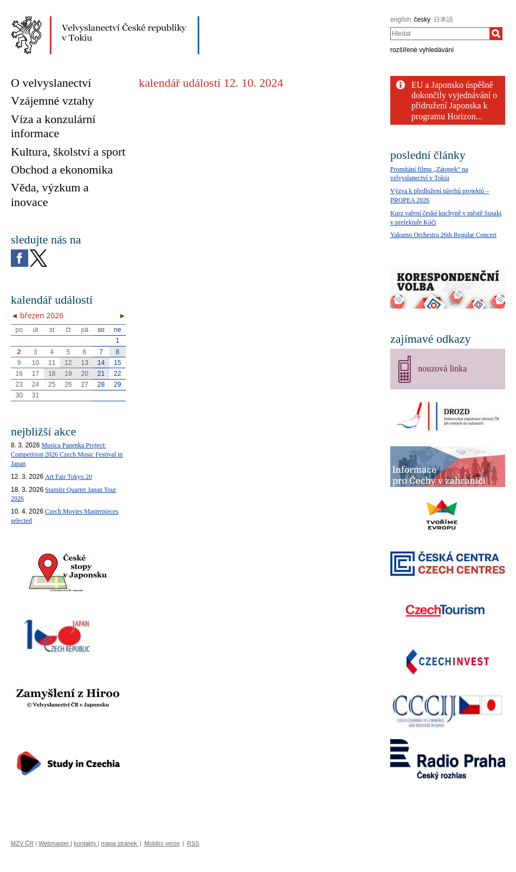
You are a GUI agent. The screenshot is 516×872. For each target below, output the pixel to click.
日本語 (443, 19)
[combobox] (439, 33)
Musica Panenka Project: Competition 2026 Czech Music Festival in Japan (66, 454)
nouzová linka (442, 368)
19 (68, 373)
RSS (193, 843)
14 (101, 363)
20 (84, 373)
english (400, 19)
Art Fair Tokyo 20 (68, 476)
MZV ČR (22, 843)
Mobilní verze (161, 843)
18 (51, 373)
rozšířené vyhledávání (422, 50)
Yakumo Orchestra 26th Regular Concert (443, 235)
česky (422, 19)
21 (101, 373)
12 (68, 363)
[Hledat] (495, 33)
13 (84, 363)
